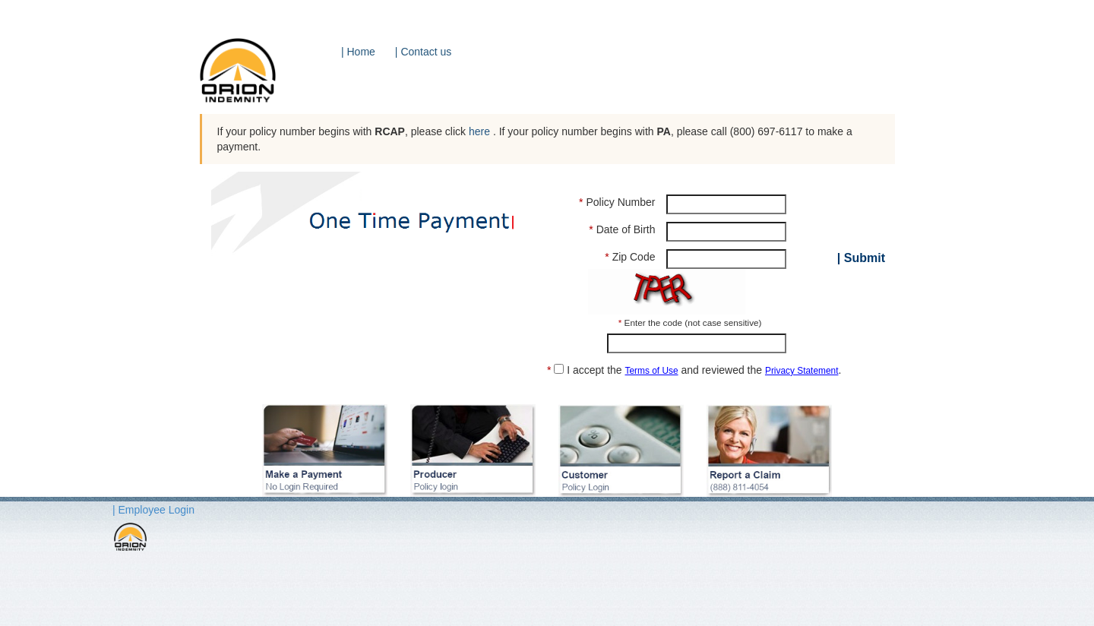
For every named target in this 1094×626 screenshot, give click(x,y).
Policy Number (617, 202)
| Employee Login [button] (153, 510)
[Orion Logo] (248, 76)
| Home (358, 52)
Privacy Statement (801, 370)
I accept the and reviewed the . (694, 369)
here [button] (481, 131)
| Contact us (423, 52)
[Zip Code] (726, 259)
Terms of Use (651, 370)
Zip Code (630, 257)
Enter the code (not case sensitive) (690, 322)
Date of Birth (622, 229)
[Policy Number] (726, 204)
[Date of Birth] (726, 232)
